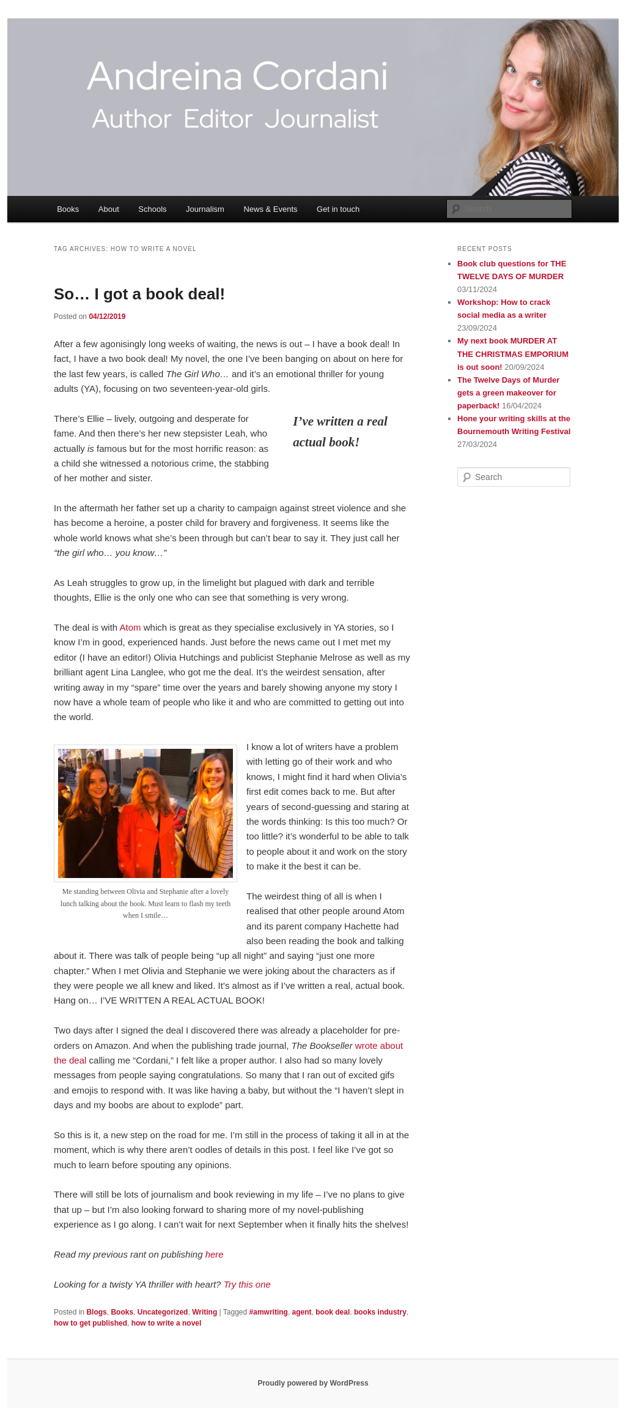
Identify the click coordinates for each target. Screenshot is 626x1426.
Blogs (96, 1312)
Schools (152, 209)
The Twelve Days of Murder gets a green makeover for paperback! (508, 392)
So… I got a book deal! (139, 294)
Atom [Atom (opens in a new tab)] (130, 627)
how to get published (90, 1323)
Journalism (205, 209)
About (108, 209)
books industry (380, 1312)
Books (68, 209)
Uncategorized (163, 1312)
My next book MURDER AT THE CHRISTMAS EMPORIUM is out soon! (513, 353)
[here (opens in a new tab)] (214, 1254)
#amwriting (268, 1312)
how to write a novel (166, 1323)
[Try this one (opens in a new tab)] (247, 1284)
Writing (204, 1312)
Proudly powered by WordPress (312, 1383)
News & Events (270, 209)
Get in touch (338, 209)
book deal (332, 1312)
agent (302, 1312)
